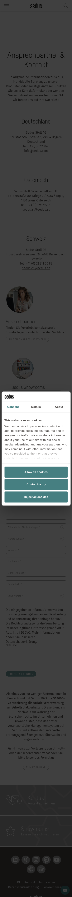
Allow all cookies (36, 472)
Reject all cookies (36, 496)
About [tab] (59, 406)
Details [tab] (36, 406)
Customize (36, 484)
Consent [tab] (13, 406)
